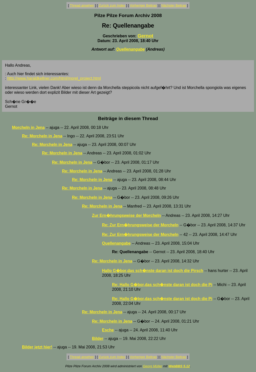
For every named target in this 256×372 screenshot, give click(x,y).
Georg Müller (152, 366)
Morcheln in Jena (28, 127)
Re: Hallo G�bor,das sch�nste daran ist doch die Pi (162, 285)
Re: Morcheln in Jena (42, 136)
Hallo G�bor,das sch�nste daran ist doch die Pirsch (152, 270)
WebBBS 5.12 (179, 366)
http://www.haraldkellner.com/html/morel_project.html (54, 78)
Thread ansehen (82, 5)
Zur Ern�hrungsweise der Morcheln (126, 215)
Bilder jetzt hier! (37, 347)
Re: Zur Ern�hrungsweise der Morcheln (140, 225)
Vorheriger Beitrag (143, 5)
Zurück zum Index (112, 5)
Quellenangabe (130, 49)
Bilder (97, 338)
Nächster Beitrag (173, 5)
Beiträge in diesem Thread (128, 118)
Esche (108, 330)
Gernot (145, 35)
